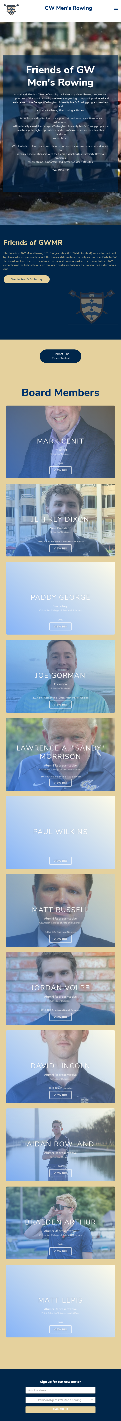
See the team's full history (26, 279)
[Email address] (61, 1390)
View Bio (60, 470)
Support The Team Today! (61, 356)
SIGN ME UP (60, 1409)
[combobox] (59, 1400)
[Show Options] (92, 1400)
